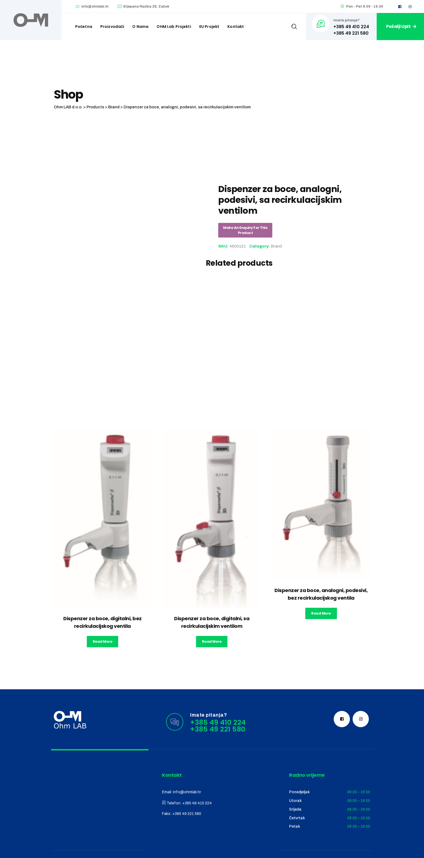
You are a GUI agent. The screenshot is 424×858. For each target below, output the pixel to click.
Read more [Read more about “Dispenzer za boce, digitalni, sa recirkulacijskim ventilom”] (212, 641)
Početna (83, 26)
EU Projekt (209, 26)
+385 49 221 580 (186, 814)
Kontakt (235, 26)
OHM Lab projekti (174, 26)
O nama (140, 26)
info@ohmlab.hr (95, 6)
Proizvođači (112, 26)
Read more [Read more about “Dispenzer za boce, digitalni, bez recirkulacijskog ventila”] (102, 641)
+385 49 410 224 (197, 803)
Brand (276, 246)
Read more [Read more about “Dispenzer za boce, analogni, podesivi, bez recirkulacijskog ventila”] (321, 613)
